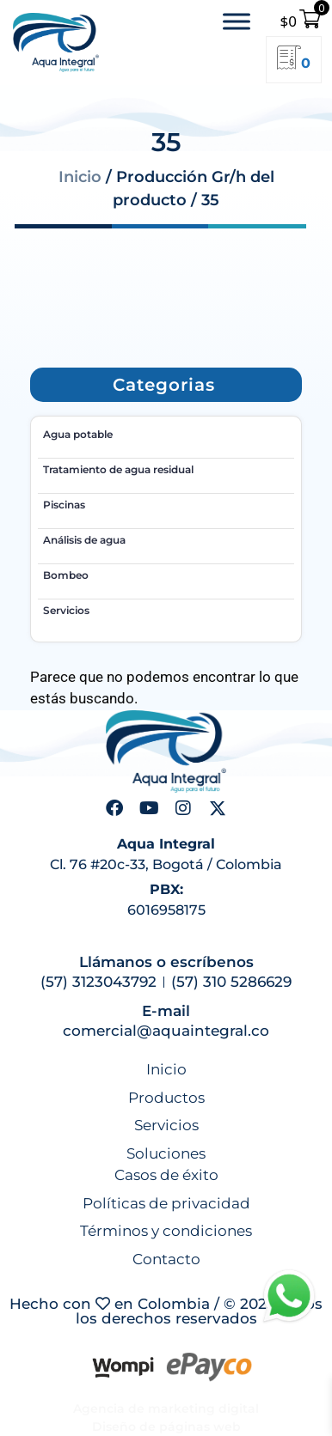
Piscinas (64, 504)
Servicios (66, 610)
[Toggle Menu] (236, 21)
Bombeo (66, 575)
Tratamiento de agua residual (118, 469)
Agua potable (78, 434)
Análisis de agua (84, 539)
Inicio (79, 176)
